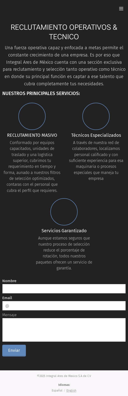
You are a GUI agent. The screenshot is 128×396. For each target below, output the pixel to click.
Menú (121, 8)
